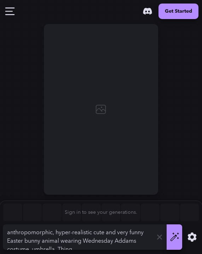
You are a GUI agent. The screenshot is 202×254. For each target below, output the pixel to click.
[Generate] (174, 237)
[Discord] (147, 11)
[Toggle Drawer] (10, 11)
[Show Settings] (192, 237)
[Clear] (159, 237)
